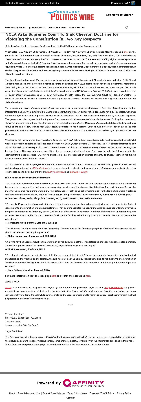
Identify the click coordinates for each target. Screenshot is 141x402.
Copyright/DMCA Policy (102, 393)
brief (126, 52)
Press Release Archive (29, 393)
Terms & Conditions (77, 393)
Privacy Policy (124, 393)
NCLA (8, 287)
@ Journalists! (37, 27)
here (54, 276)
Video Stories (77, 27)
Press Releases (57, 27)
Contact (70, 397)
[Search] (127, 27)
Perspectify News (15, 27)
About (12, 393)
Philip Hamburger (113, 287)
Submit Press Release (54, 393)
